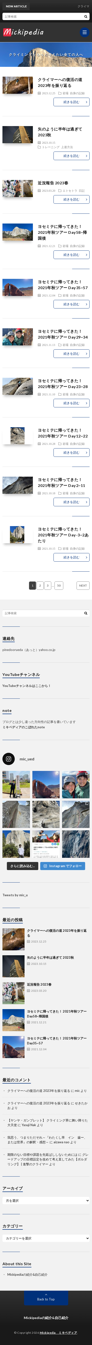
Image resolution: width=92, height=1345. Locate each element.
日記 (82, 190)
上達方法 (67, 146)
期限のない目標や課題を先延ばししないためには (42, 1154)
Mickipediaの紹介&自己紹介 (27, 1274)
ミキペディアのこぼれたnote (23, 727)
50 (59, 585)
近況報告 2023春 (53, 182)
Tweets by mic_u (15, 895)
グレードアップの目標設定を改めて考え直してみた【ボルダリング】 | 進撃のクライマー (48, 1159)
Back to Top (46, 1299)
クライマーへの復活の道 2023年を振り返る (38, 1091)
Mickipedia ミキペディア (58, 1332)
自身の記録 (77, 93)
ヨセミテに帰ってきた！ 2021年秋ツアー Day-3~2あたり (63, 535)
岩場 (65, 93)
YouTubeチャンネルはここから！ (26, 686)
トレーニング (51, 146)
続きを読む (71, 102)
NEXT (83, 585)
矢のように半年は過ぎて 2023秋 (50, 957)
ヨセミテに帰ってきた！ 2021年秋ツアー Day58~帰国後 (62, 232)
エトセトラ (70, 190)
